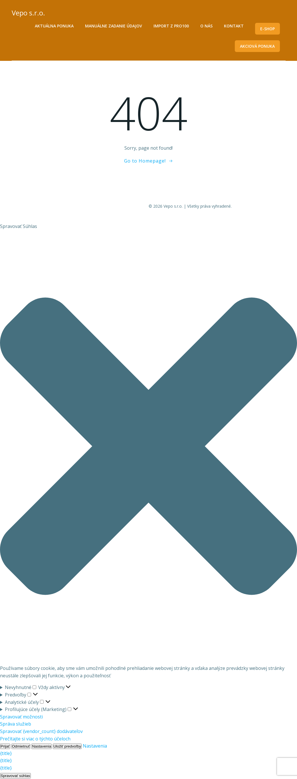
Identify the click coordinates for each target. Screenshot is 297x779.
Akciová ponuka (257, 46)
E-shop (267, 28)
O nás (206, 26)
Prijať (5, 746)
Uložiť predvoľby (67, 746)
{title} (6, 753)
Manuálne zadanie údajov (113, 26)
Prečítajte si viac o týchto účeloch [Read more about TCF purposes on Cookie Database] (35, 739)
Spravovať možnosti (21, 717)
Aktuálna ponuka (54, 26)
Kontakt (234, 26)
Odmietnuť (21, 746)
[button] (148, 447)
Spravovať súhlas (15, 776)
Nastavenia (41, 746)
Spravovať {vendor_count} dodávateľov (41, 731)
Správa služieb (15, 724)
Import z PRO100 (171, 26)
